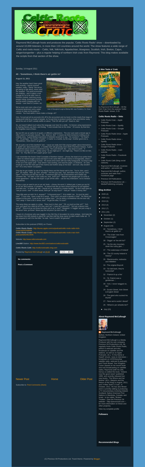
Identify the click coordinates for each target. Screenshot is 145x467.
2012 (104, 208)
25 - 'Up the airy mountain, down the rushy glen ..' (114, 245)
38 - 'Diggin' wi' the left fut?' (114, 240)
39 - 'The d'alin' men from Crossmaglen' (113, 236)
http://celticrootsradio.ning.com (44, 248)
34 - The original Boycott (113, 265)
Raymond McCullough (111, 332)
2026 (104, 194)
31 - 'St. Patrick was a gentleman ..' (112, 279)
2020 (104, 198)
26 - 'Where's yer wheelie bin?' (115, 305)
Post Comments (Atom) (36, 385)
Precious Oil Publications (111, 179)
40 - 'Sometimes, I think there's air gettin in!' (112, 230)
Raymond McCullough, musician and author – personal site (114, 167)
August (107, 226)
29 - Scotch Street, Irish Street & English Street (115, 291)
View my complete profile (109, 409)
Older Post (86, 379)
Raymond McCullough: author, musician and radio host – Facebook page (113, 173)
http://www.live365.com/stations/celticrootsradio (49, 243)
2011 (104, 212)
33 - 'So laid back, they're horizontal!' (113, 270)
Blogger (97, 459)
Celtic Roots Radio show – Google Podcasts (111, 145)
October (107, 219)
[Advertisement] (54, 354)
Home (54, 379)
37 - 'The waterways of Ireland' (115, 250)
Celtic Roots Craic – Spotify (112, 125)
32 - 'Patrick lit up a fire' (112, 274)
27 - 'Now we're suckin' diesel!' (115, 301)
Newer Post (22, 379)
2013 (104, 205)
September (108, 222)
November (108, 215)
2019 (104, 201)
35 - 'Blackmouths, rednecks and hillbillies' (114, 260)
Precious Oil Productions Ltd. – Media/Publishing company (113, 183)
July (106, 309)
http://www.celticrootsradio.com (34, 239)
